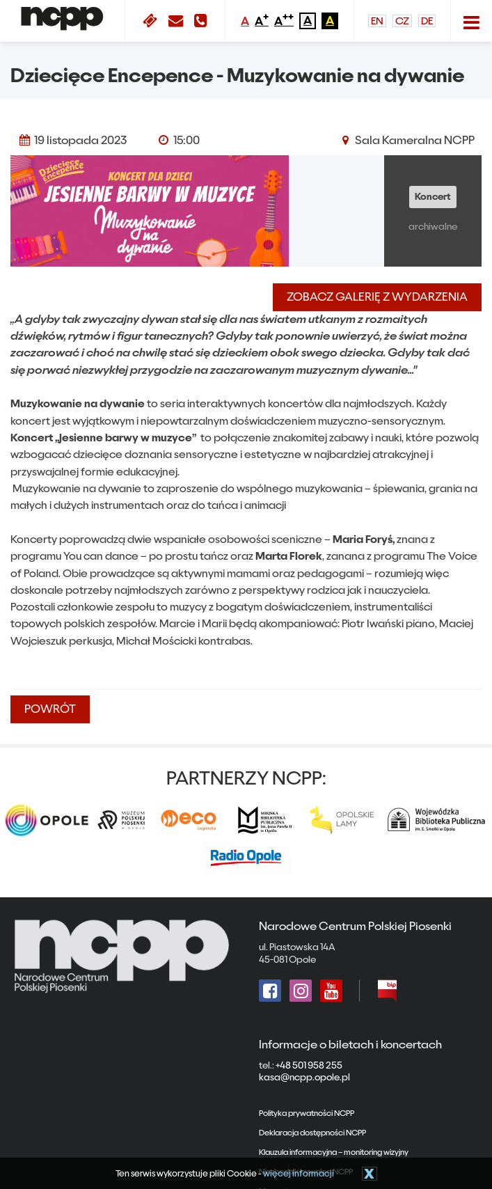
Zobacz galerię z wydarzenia (377, 297)
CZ (402, 20)
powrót (50, 709)
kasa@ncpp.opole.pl (304, 1077)
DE (427, 20)
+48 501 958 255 (309, 1066)
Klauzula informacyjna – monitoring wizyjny (333, 1152)
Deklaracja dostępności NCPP (312, 1132)
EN (377, 20)
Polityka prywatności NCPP (306, 1113)
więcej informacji (298, 1173)
